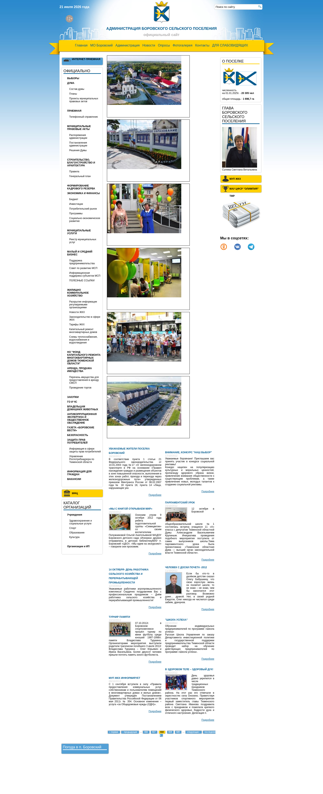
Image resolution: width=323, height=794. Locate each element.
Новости (148, 45)
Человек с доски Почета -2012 (186, 567)
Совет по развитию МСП (83, 268)
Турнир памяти (119, 616)
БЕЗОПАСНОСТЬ (77, 435)
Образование (76, 532)
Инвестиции (76, 204)
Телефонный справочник (83, 116)
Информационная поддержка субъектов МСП (84, 274)
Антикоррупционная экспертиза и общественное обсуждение (82, 418)
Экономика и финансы (83, 193)
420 (178, 732)
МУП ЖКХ (235, 178)
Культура (74, 537)
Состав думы (76, 89)
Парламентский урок (180, 502)
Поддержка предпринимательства (82, 262)
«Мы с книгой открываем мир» (130, 508)
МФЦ (75, 493)
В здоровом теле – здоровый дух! (189, 669)
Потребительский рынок (83, 208)
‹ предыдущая (130, 732)
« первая (113, 732)
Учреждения (74, 514)
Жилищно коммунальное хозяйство (78, 293)
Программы (76, 213)
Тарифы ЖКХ (77, 324)
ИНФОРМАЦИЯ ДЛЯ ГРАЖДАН (79, 473)
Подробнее (155, 495)
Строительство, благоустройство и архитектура (81, 162)
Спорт (72, 528)
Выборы (73, 78)
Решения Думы (78, 150)
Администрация (127, 45)
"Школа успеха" (176, 619)
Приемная (74, 110)
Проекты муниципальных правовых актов (83, 100)
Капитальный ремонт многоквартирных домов (83, 331)
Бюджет (73, 199)
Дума (70, 83)
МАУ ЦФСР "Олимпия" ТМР (244, 189)
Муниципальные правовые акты (79, 128)
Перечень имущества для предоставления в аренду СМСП (84, 380)
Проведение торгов (80, 387)
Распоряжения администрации (78, 136)
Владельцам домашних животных (82, 408)
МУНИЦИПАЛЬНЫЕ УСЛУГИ (79, 232)
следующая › (193, 732)
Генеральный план (80, 176)
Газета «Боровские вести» (80, 429)
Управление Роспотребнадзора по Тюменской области (81, 459)
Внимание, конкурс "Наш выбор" (188, 452)
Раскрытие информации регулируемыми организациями (83, 304)
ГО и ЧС (72, 401)
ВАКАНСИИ (74, 479)
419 (170, 732)
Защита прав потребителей (77, 441)
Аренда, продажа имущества (79, 370)
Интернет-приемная (86, 59)
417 (154, 732)
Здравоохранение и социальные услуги (80, 522)
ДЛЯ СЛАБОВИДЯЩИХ (230, 45)
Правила (74, 171)
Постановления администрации (78, 144)
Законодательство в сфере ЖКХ (84, 318)
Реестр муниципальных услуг (82, 241)
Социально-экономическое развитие (84, 220)
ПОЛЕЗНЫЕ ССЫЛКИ (82, 280)
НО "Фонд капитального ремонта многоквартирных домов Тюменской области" (84, 358)
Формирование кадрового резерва (81, 187)
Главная (81, 45)
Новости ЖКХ (77, 312)
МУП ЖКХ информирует (124, 678)
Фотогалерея (182, 45)
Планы (73, 93)
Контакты (202, 45)
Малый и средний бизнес (79, 253)
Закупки (73, 397)
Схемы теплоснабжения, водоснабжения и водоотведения (83, 339)
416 (146, 732)
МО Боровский (101, 45)
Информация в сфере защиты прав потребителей (85, 450)
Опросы (164, 45)
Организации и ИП (78, 546)
